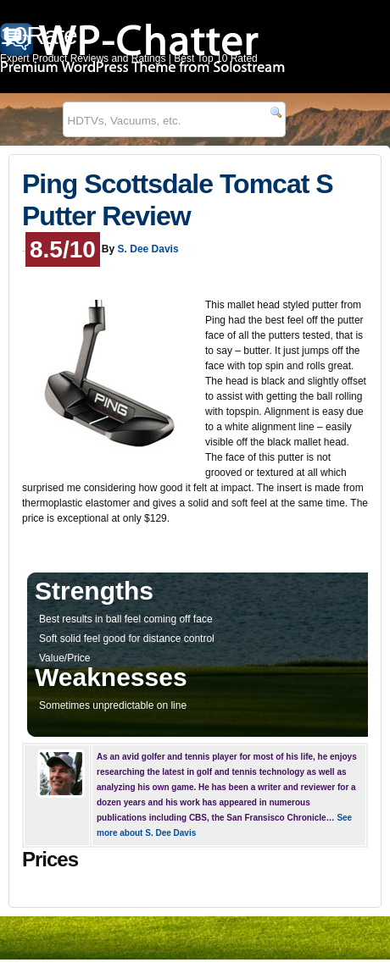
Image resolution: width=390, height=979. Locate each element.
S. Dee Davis (148, 249)
